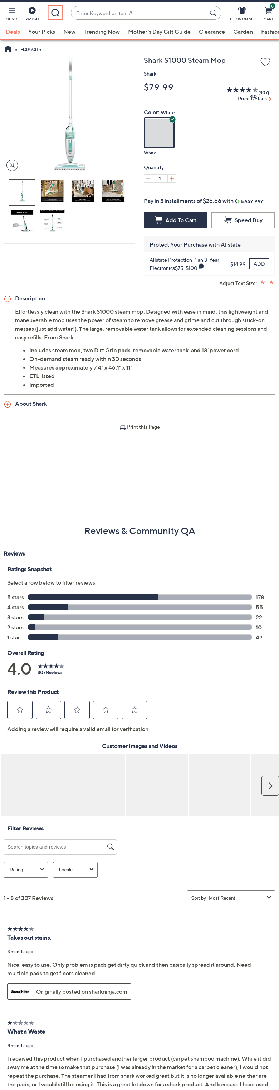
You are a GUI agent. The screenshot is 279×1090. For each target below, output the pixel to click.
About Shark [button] (31, 403)
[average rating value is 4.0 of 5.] (238, 93)
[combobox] (139, 13)
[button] (11, 15)
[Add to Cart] (175, 220)
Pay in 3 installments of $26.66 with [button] (204, 200)
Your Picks (41, 31)
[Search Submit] (214, 12)
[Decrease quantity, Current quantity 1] (148, 178)
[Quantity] (160, 178)
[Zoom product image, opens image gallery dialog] (10, 165)
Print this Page (143, 427)
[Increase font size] (263, 282)
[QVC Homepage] (8, 50)
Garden (243, 31)
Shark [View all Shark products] (150, 74)
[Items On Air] (242, 15)
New (69, 31)
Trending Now (102, 31)
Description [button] (30, 298)
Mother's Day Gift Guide (159, 31)
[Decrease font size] (272, 282)
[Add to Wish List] (265, 62)
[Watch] (32, 15)
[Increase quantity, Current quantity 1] (171, 178)
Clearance (212, 31)
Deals (13, 31)
